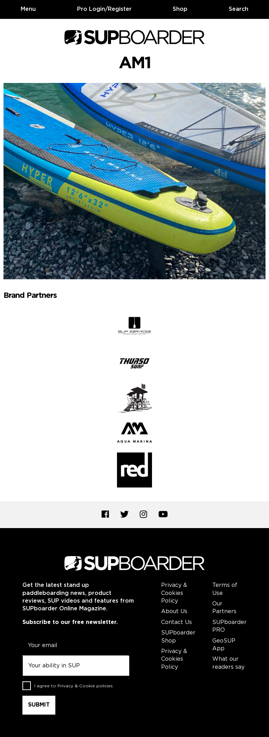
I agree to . (74, 686)
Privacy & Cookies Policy (174, 593)
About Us (174, 611)
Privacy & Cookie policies (85, 686)
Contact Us (176, 622)
